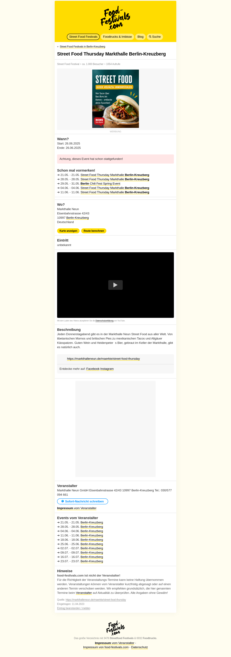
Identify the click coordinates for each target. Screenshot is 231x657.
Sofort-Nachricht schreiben (82, 501)
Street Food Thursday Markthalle (115, 175)
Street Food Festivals (83, 36)
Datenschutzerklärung (104, 321)
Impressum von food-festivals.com (105, 647)
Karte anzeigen (68, 230)
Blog (140, 36)
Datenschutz (139, 647)
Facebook (92, 368)
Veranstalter (84, 592)
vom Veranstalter (76, 508)
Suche (155, 36)
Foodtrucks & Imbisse (117, 36)
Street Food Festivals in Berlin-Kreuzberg (82, 46)
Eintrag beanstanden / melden (73, 608)
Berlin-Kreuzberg (77, 217)
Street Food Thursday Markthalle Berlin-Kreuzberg (111, 53)
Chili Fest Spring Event (100, 183)
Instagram (107, 368)
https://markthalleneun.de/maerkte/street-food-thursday (103, 359)
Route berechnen (94, 230)
